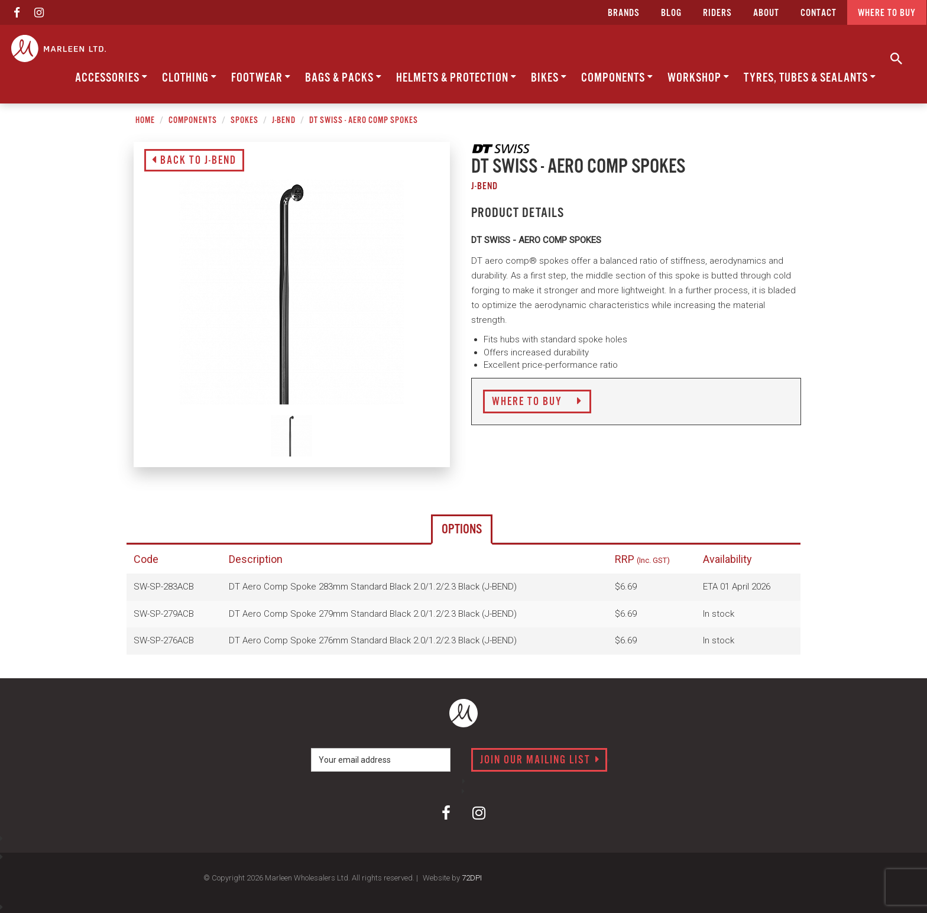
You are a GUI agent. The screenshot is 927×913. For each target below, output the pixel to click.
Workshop (698, 78)
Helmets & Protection (456, 78)
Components (617, 78)
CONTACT (818, 13)
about (766, 13)
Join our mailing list (540, 760)
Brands (624, 13)
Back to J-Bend (194, 161)
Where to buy (887, 13)
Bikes (549, 78)
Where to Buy (537, 402)
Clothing (189, 78)
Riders (717, 13)
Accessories (111, 78)
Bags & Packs (343, 78)
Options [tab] (462, 529)
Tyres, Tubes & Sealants (810, 78)
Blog (671, 13)
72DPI (472, 877)
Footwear (261, 78)
